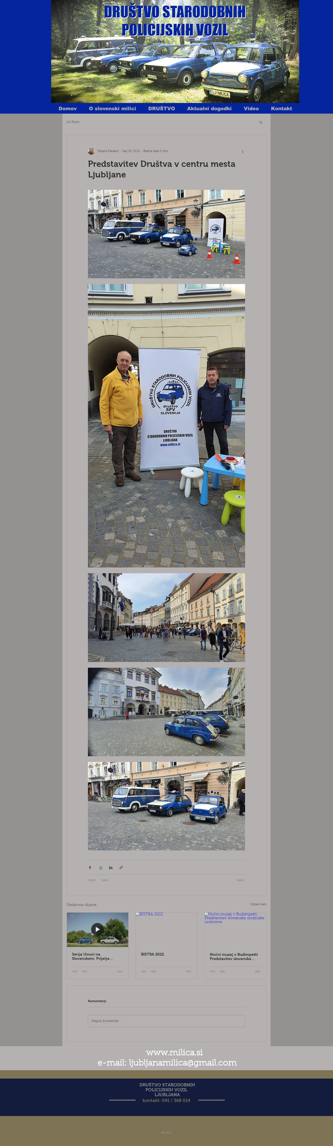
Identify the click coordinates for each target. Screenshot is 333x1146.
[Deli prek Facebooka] (90, 868)
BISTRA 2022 (152, 954)
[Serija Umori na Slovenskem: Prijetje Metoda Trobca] (97, 930)
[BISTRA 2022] (166, 930)
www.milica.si (174, 1053)
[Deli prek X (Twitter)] (100, 868)
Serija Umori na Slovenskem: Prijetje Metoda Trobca (90, 956)
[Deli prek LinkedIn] (111, 868)
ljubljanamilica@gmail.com (183, 1063)
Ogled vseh (258, 904)
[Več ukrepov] (242, 151)
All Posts (73, 122)
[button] (261, 122)
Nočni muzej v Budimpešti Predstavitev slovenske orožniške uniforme (234, 956)
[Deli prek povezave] (121, 868)
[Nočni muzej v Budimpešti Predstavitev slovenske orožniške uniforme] (235, 930)
